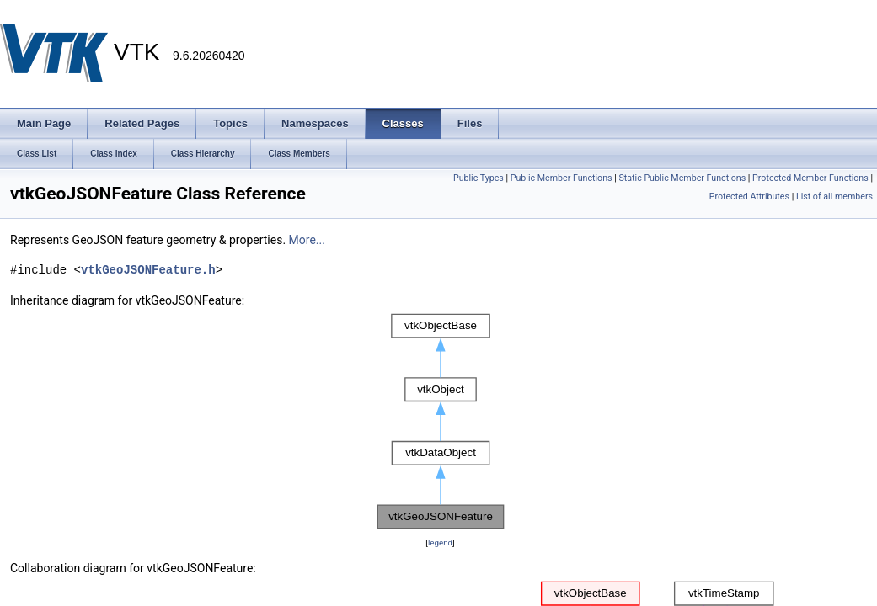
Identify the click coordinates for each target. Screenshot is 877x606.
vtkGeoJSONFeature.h (148, 270)
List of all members (834, 196)
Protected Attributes (749, 196)
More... (307, 240)
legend (440, 542)
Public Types (478, 178)
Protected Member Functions (810, 178)
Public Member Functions (561, 178)
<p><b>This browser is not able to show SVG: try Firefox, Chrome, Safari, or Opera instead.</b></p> (440, 422)
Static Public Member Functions (682, 178)
